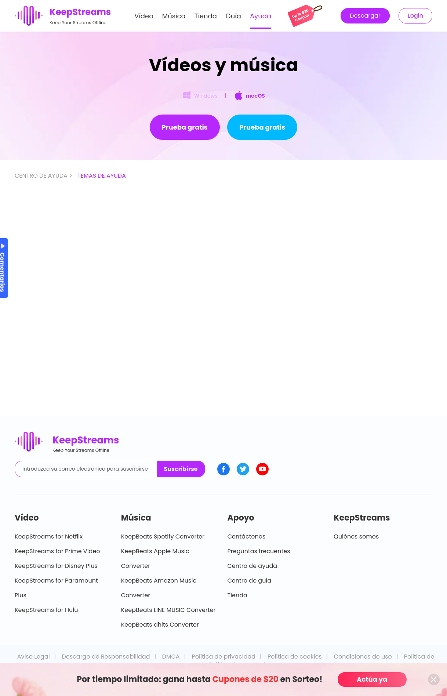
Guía (233, 16)
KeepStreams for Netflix (49, 536)
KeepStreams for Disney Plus (56, 566)
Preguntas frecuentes (259, 551)
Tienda (206, 16)
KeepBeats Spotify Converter (162, 536)
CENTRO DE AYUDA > (44, 175)
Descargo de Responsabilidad (106, 656)
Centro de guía (250, 580)
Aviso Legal (33, 656)
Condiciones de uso (363, 656)
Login (415, 15)
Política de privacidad (224, 656)
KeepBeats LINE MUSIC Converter (168, 610)
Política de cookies (295, 656)
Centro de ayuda (252, 566)
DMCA (170, 656)
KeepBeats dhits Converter (160, 624)
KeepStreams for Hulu (46, 610)
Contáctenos (247, 536)
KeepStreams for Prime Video (57, 551)
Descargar (365, 15)
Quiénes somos (356, 536)
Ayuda (260, 16)
